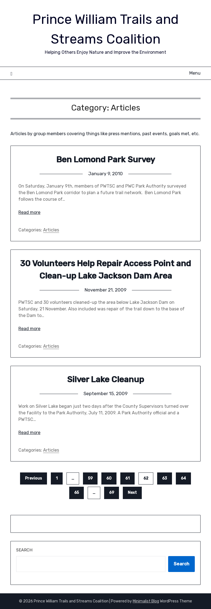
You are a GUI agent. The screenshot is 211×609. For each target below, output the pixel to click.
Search (24, 550)
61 (127, 478)
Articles (51, 230)
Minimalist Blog (146, 601)
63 (164, 478)
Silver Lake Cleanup (105, 379)
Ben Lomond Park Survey (105, 160)
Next (132, 492)
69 (111, 492)
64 (183, 478)
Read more (29, 212)
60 (109, 478)
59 (90, 478)
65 (76, 492)
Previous (33, 478)
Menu (195, 73)
